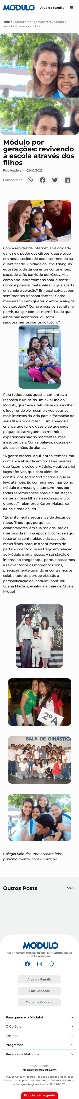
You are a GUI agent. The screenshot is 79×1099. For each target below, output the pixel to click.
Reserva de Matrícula (39, 1054)
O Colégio (39, 1026)
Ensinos (39, 1035)
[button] (30, 180)
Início (8, 22)
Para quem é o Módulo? (39, 1017)
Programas (39, 1045)
